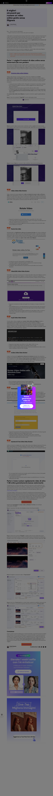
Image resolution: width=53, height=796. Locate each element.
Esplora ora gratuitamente (26, 406)
